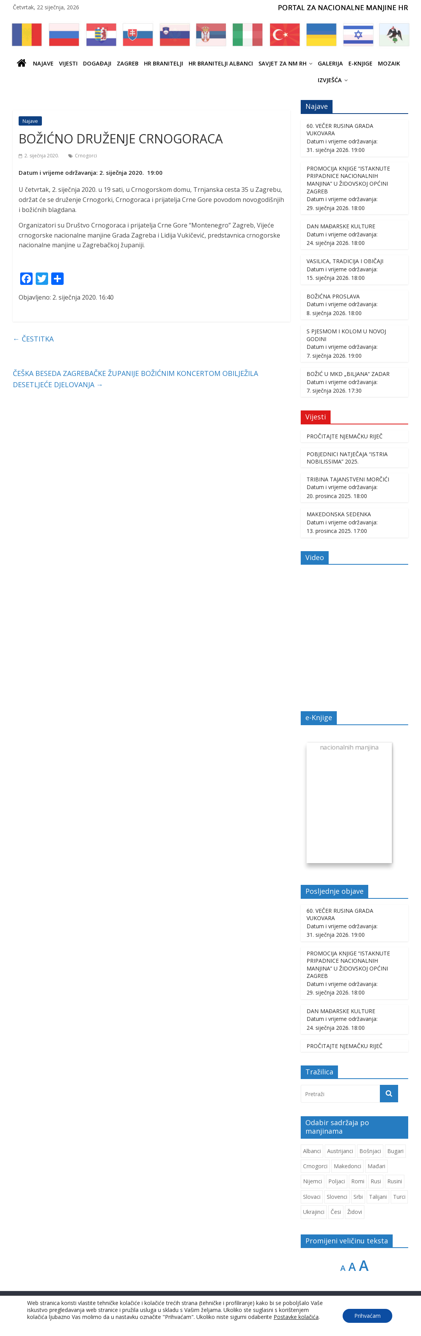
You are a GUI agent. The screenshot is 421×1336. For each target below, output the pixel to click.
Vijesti (68, 63)
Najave (43, 63)
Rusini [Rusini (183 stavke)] (394, 1181)
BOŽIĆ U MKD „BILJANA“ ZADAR (348, 374)
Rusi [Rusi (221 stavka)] (376, 1181)
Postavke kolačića (296, 1317)
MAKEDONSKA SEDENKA (339, 514)
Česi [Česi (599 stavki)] (336, 1211)
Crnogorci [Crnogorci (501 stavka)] (315, 1166)
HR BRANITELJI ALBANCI (221, 63)
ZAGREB (128, 63)
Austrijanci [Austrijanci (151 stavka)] (340, 1151)
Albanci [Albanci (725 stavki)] (312, 1151)
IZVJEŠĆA (330, 80)
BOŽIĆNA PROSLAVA (333, 296)
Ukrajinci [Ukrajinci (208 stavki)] (313, 1211)
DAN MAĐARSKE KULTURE (341, 226)
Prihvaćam (367, 1315)
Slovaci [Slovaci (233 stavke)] (312, 1196)
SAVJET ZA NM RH (282, 63)
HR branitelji (163, 63)
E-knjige (360, 63)
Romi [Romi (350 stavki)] (357, 1181)
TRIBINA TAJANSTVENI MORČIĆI (348, 479)
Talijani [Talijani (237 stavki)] (378, 1196)
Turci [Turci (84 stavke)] (399, 1196)
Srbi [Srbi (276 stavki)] (358, 1196)
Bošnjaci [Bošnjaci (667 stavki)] (370, 1151)
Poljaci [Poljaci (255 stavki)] (336, 1181)
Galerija (330, 63)
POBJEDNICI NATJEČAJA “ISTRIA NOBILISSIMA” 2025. (347, 457)
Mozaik (389, 63)
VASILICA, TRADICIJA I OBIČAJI (345, 261)
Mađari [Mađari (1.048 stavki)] (376, 1166)
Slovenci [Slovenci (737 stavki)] (337, 1196)
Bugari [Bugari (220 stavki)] (395, 1151)
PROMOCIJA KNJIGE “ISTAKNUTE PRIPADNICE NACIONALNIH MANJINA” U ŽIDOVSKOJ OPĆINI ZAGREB (348, 180)
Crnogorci (86, 155)
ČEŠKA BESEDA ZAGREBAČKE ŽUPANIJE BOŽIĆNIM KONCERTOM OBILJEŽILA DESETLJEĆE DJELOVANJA (135, 379)
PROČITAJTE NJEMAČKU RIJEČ (345, 436)
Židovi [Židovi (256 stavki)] (354, 1211)
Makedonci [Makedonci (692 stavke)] (347, 1166)
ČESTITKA (33, 338)
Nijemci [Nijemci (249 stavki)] (312, 1181)
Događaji (97, 63)
